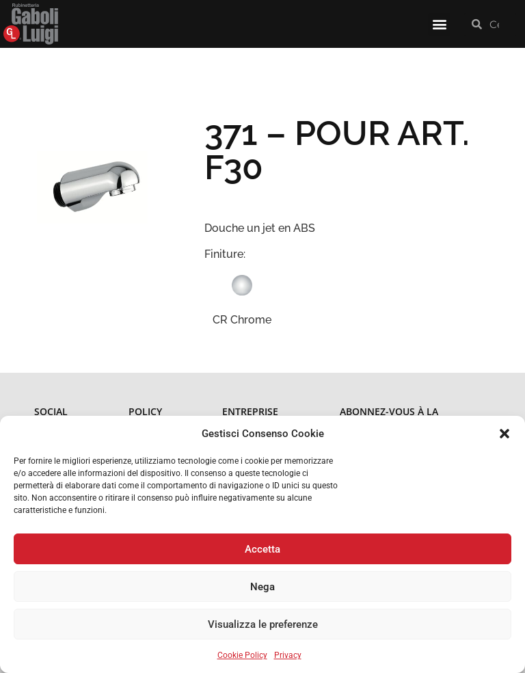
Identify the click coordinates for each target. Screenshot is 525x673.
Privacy (287, 655)
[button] (504, 433)
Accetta (262, 549)
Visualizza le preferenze (263, 624)
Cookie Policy (242, 655)
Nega (262, 587)
